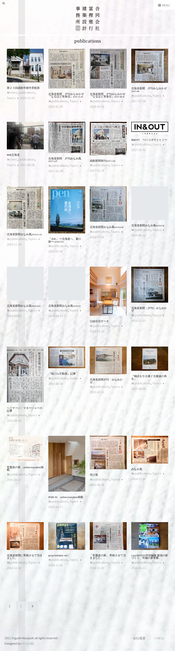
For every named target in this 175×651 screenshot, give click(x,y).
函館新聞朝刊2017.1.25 (102, 161)
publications (27, 92)
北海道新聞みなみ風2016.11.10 (24, 234)
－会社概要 (138, 638)
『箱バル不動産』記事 (62, 374)
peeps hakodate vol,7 (59, 555)
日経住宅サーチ (99, 321)
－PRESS (158, 638)
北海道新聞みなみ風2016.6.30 (107, 227)
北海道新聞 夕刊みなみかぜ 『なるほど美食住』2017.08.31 (107, 95)
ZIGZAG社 (27, 643)
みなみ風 (136, 469)
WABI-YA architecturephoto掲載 (67, 497)
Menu (164, 5)
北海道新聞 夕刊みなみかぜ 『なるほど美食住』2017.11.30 (66, 95)
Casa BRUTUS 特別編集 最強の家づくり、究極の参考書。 (149, 557)
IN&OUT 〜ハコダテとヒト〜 (149, 140)
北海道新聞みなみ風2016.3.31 (148, 226)
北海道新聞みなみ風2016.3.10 (24, 306)
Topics (11, 98)
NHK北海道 (13, 155)
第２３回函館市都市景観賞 (23, 88)
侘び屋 (94, 475)
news (13, 92)
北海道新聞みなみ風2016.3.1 (64, 306)
